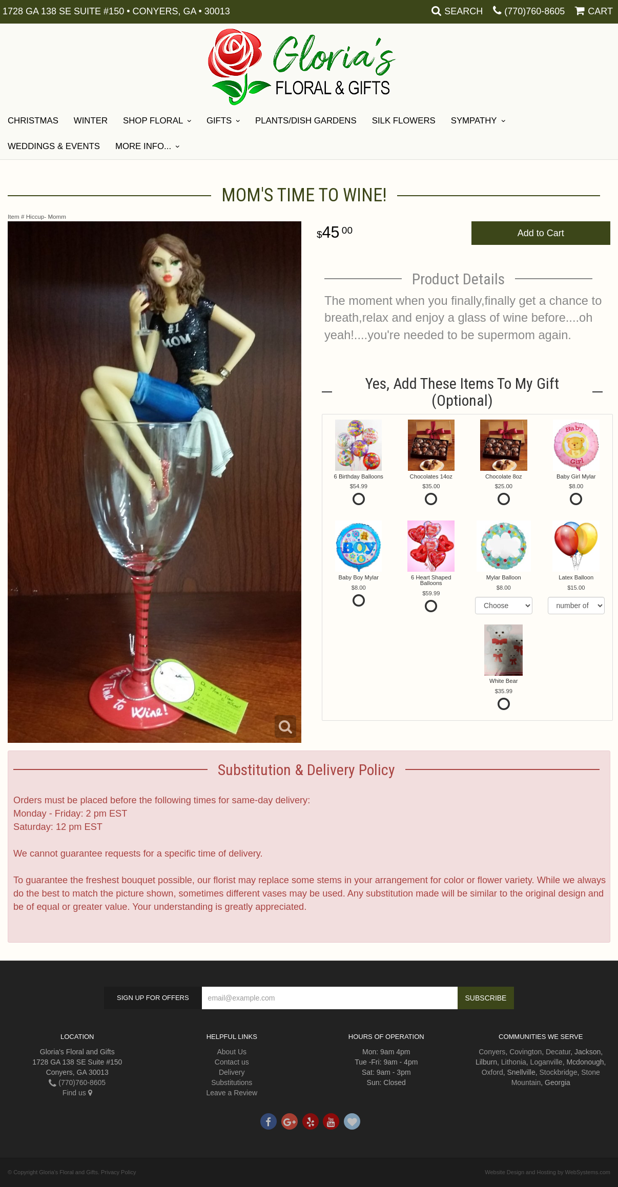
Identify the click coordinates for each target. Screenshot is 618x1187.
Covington (525, 1052)
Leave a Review (231, 1093)
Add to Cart (541, 233)
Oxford (492, 1072)
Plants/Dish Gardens (306, 121)
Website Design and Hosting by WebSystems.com (547, 1172)
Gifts (219, 121)
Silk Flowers (404, 121)
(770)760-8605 (534, 11)
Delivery (232, 1072)
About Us (231, 1052)
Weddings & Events (54, 146)
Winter (91, 121)
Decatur (558, 1052)
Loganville (546, 1062)
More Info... (143, 146)
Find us (77, 1093)
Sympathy (474, 121)
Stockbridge (559, 1072)
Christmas (33, 121)
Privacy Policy (118, 1172)
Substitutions (231, 1082)
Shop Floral (153, 121)
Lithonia (513, 1062)
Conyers (492, 1052)
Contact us (232, 1062)
